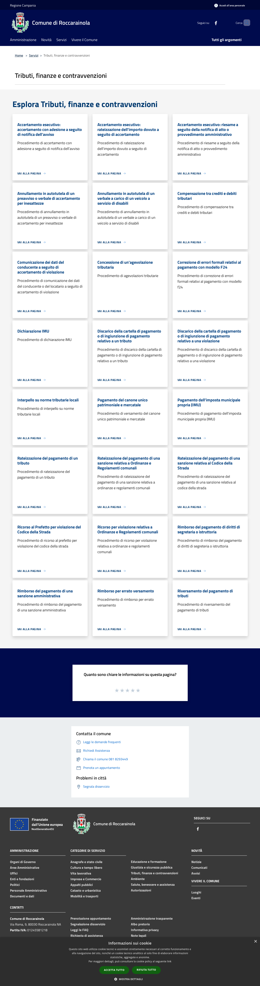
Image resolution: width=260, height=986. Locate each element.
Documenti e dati (22, 896)
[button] (130, 979)
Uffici (14, 873)
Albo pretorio (140, 924)
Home (19, 55)
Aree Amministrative (24, 867)
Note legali (138, 935)
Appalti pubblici (81, 884)
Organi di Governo (23, 861)
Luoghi (196, 892)
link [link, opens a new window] (169, 961)
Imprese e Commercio (85, 879)
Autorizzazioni (141, 890)
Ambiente (138, 878)
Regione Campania (23, 5)
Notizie (196, 861)
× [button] (255, 941)
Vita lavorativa (80, 873)
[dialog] (130, 961)
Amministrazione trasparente (152, 918)
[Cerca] (245, 23)
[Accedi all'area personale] (229, 5)
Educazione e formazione (148, 861)
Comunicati (199, 867)
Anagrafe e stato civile (86, 861)
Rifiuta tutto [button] (146, 969)
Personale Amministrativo (28, 890)
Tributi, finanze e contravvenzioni (154, 873)
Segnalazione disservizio (87, 924)
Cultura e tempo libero (86, 867)
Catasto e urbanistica (85, 890)
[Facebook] (209, 22)
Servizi (33, 55)
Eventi (195, 898)
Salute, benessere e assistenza (153, 884)
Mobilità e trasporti (84, 896)
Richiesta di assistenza (86, 935)
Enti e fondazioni (22, 879)
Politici (15, 884)
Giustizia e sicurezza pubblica (151, 867)
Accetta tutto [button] (114, 970)
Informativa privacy (145, 929)
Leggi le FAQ (79, 929)
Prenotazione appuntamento (90, 918)
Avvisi (195, 873)
